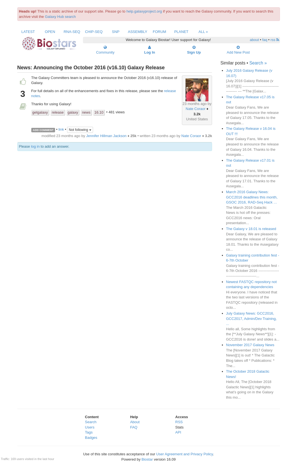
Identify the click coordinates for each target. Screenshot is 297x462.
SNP (116, 32)
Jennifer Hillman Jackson (106, 136)
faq (264, 40)
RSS (179, 422)
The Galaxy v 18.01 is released (251, 229)
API (178, 432)
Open (50, 32)
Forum (159, 32)
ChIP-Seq (94, 32)
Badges (91, 437)
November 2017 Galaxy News (250, 345)
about (254, 40)
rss (274, 40)
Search (90, 422)
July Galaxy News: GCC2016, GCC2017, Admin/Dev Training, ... (251, 318)
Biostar (147, 459)
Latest (28, 32)
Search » (258, 63)
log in (35, 146)
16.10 (99, 112)
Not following (80, 130)
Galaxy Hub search (60, 17)
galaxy (73, 112)
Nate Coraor (196, 109)
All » (203, 32)
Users (89, 427)
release (58, 112)
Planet (181, 32)
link (61, 130)
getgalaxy (40, 112)
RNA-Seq (72, 32)
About (135, 422)
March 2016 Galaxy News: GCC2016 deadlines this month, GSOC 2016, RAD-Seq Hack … (251, 197)
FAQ (133, 427)
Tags (88, 432)
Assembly (137, 32)
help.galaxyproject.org (144, 11)
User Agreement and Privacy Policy (184, 454)
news (86, 112)
